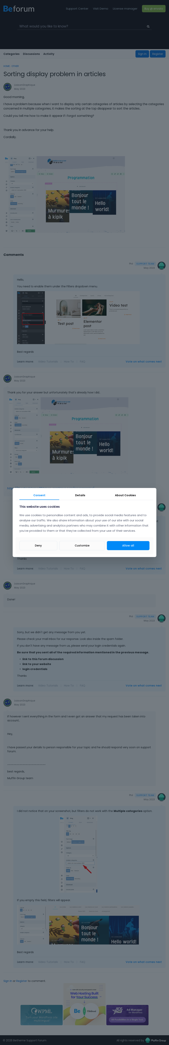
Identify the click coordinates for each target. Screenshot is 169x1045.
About (125, 495)
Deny (38, 545)
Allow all (128, 545)
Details (80, 495)
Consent (39, 495)
